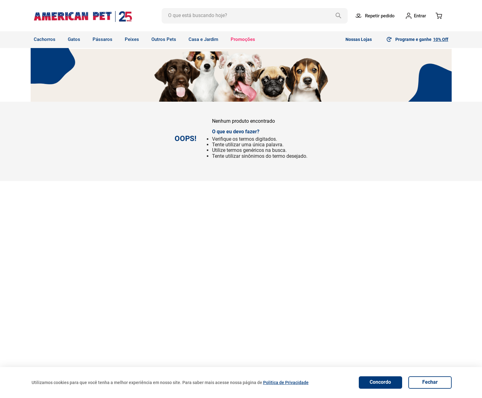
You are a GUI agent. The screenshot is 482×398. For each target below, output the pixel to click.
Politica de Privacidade (286, 382)
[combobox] (255, 16)
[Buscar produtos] (340, 15)
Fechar (430, 382)
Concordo (380, 382)
